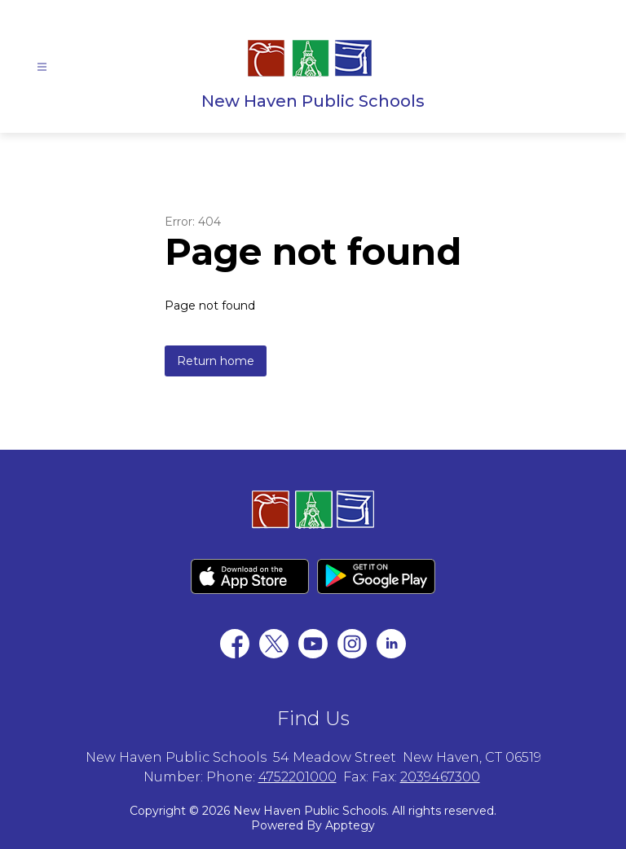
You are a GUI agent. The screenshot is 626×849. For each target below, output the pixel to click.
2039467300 (440, 777)
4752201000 (297, 777)
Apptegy (350, 825)
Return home (215, 361)
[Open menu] (42, 67)
